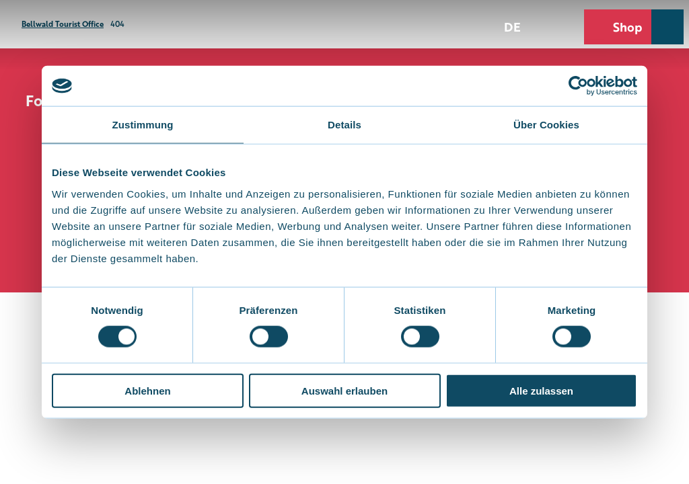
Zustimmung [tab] (143, 124)
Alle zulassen (541, 390)
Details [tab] (344, 124)
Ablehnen (147, 390)
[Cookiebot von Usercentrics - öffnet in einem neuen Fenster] (578, 86)
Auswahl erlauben (344, 390)
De (512, 26)
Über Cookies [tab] (546, 124)
